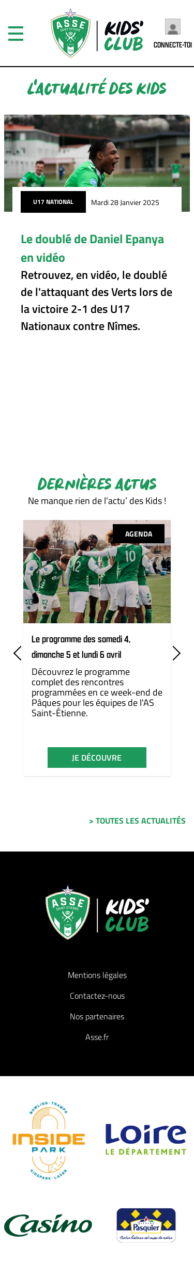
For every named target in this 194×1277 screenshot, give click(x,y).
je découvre (97, 757)
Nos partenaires (97, 1016)
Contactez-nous (97, 995)
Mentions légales (97, 975)
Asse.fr (97, 1037)
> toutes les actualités (137, 820)
